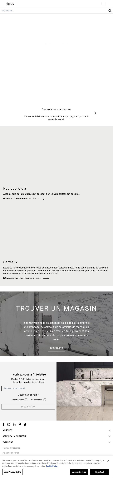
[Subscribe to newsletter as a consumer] (26, 400)
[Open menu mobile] (103, 3)
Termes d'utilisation (11, 448)
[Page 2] (49, 43)
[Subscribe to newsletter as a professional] (45, 400)
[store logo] (10, 4)
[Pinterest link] (20, 424)
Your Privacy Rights (12, 472)
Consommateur (17, 400)
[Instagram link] (8, 424)
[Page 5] (63, 43)
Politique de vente (11, 453)
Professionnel (36, 400)
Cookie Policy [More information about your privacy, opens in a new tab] (52, 466)
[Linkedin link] (14, 424)
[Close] (108, 461)
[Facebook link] (3, 424)
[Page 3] (54, 43)
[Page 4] (58, 43)
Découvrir (56, 348)
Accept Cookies (79, 472)
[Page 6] (67, 43)
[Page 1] (45, 43)
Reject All (99, 472)
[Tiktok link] (25, 424)
